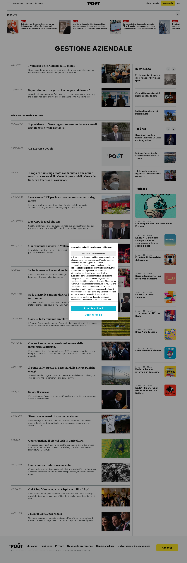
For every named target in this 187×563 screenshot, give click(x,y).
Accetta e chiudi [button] (93, 308)
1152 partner (80, 294)
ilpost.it (96, 297)
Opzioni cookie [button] (93, 314)
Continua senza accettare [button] (93, 253)
